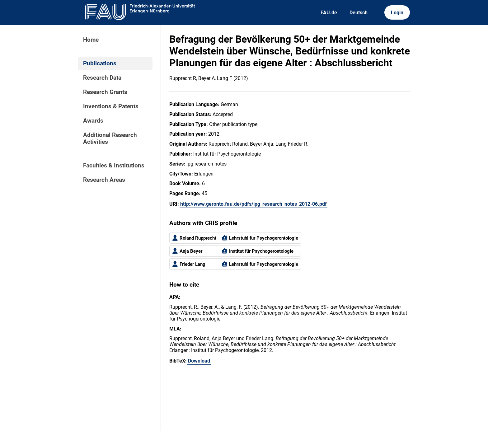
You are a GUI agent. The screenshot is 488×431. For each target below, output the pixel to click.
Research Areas (104, 179)
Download (199, 361)
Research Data (102, 77)
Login (397, 13)
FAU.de (329, 13)
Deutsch (359, 13)
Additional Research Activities (110, 138)
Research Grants (105, 92)
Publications (99, 63)
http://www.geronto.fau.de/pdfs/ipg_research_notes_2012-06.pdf (253, 204)
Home (91, 39)
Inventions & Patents (110, 106)
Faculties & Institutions (113, 165)
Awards (93, 120)
